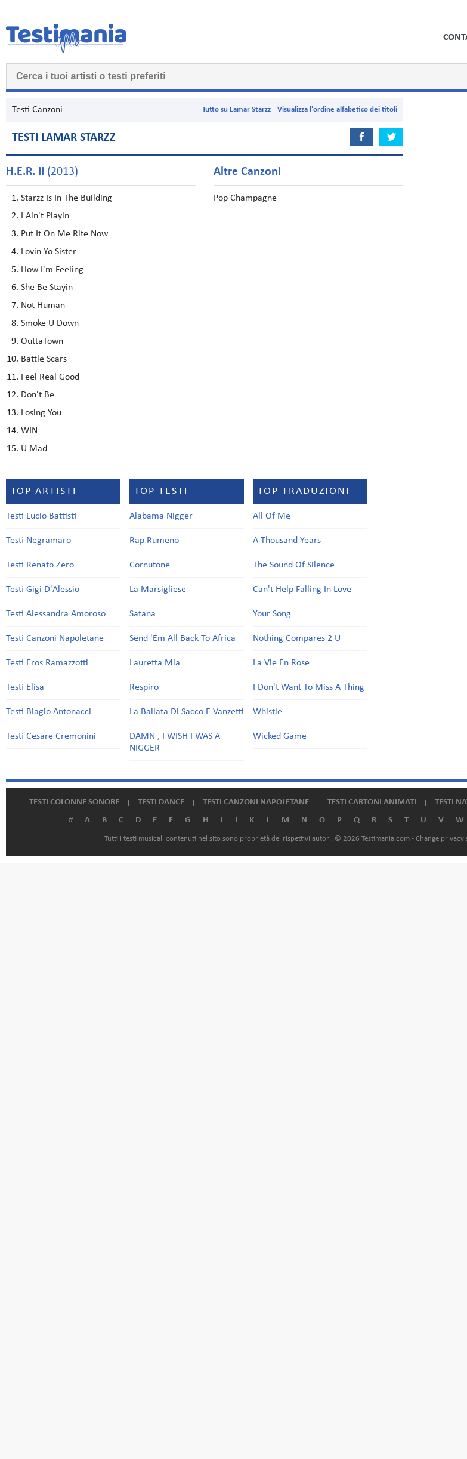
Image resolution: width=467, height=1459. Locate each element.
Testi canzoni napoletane (256, 802)
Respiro (144, 687)
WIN (29, 431)
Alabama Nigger (161, 516)
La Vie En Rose (281, 663)
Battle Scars (44, 359)
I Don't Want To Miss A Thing (308, 687)
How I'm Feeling (52, 269)
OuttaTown (42, 341)
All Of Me (271, 516)
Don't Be (37, 395)
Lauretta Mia (154, 663)
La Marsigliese (157, 589)
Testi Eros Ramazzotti (47, 663)
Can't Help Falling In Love (302, 589)
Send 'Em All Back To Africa (182, 638)
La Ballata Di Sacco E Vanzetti (186, 712)
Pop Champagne (245, 198)
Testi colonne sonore (74, 802)
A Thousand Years (287, 540)
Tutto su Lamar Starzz (236, 109)
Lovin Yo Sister (48, 252)
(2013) (42, 172)
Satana (142, 614)
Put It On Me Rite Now (64, 234)
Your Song (272, 614)
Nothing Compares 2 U (297, 638)
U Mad (34, 449)
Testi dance (161, 802)
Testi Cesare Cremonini (51, 736)
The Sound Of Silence (294, 565)
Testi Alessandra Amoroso (56, 614)
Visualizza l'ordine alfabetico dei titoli (337, 109)
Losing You (41, 413)
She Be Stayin (47, 287)
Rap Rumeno (154, 540)
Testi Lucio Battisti (41, 516)
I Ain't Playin (45, 216)
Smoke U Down (50, 323)
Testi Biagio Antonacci (48, 712)
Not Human (43, 305)
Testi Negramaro (38, 540)
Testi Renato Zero (40, 565)
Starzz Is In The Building (66, 198)
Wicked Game (280, 736)
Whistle (267, 712)
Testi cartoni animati (371, 802)
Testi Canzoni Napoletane (55, 638)
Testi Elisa (25, 687)
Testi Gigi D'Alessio (42, 589)
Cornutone (149, 565)
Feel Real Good (50, 377)
